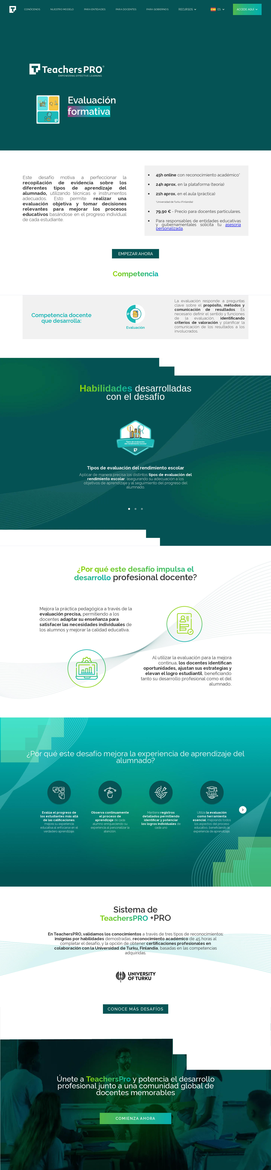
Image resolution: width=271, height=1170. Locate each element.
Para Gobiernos (157, 9)
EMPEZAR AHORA (135, 253)
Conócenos (32, 9)
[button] (187, 9)
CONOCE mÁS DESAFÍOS (136, 1009)
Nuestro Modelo (62, 9)
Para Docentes (126, 9)
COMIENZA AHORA (135, 1118)
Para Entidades (95, 9)
